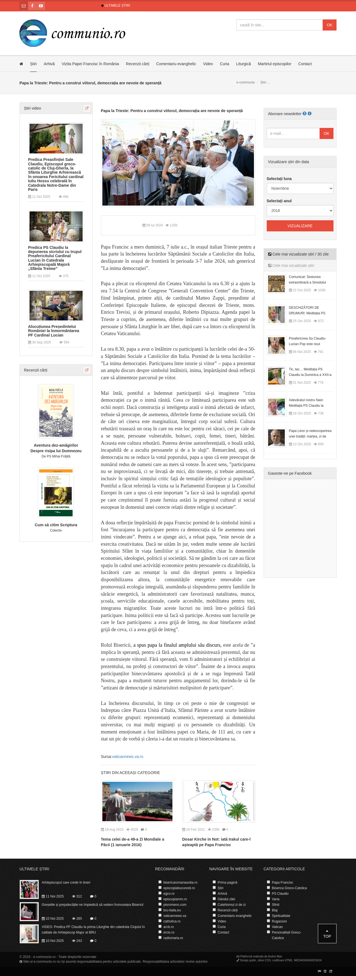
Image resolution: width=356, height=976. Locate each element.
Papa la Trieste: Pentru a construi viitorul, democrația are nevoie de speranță (172, 110)
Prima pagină (228, 882)
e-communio (245, 82)
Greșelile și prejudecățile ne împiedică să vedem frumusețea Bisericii (93, 905)
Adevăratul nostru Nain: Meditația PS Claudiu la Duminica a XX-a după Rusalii (311, 405)
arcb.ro (169, 927)
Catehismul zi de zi (232, 905)
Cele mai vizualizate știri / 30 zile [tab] (298, 254)
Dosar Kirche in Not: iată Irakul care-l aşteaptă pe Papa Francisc (216, 842)
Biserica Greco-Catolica (289, 888)
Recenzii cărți (137, 64)
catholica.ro (172, 921)
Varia (276, 899)
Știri (33, 64)
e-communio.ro (44, 957)
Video (208, 64)
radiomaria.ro (173, 938)
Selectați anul (279, 201)
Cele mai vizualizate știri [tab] (291, 265)
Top (327, 934)
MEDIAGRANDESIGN (308, 960)
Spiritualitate (281, 916)
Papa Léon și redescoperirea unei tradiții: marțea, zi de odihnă (310, 436)
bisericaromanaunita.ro (180, 882)
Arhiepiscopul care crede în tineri (66, 882)
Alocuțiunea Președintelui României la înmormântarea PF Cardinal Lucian (53, 331)
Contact (305, 64)
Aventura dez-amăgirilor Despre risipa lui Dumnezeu (55, 448)
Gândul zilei (226, 899)
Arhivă (49, 64)
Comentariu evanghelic (176, 64)
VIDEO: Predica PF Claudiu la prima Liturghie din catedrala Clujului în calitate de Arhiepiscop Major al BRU (93, 929)
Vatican (277, 927)
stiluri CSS (264, 960)
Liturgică (243, 64)
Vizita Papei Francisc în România (90, 64)
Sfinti (276, 905)
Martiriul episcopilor (274, 64)
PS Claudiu (280, 894)
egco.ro (169, 894)
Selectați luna (279, 178)
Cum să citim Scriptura (56, 525)
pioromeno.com (175, 905)
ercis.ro (169, 932)
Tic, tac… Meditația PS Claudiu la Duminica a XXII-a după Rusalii (310, 374)
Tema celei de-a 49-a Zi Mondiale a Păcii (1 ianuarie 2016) (132, 842)
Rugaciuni (279, 921)
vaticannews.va (175, 916)
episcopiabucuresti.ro (179, 888)
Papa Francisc (282, 882)
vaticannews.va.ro (127, 756)
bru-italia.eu (172, 910)
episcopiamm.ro (175, 899)
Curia (224, 64)
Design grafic (248, 960)
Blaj (275, 910)
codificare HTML (282, 960)
